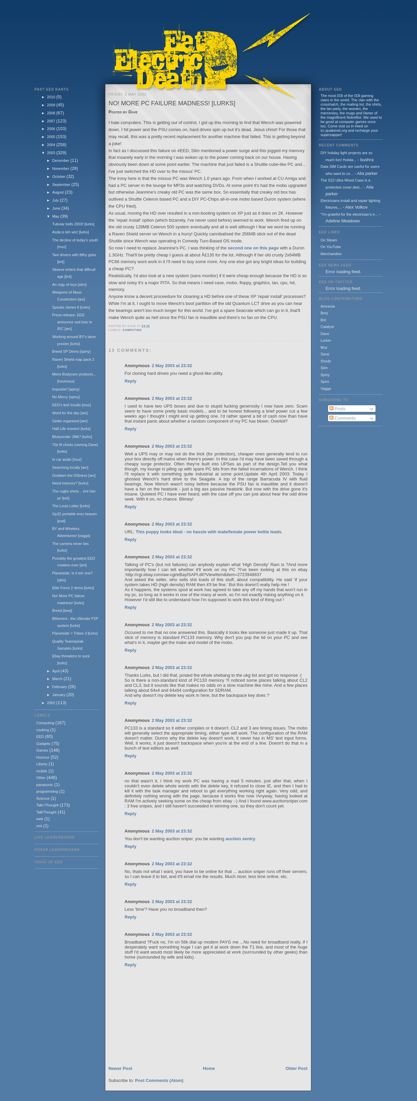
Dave (325, 334)
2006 (52, 129)
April (56, 671)
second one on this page (253, 247)
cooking (42, 730)
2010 (52, 97)
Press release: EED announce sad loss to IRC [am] (72, 322)
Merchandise (331, 254)
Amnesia (328, 306)
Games (42, 750)
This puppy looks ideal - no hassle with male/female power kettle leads (209, 531)
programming (47, 791)
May (56, 216)
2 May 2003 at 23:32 (172, 365)
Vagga (326, 389)
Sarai (325, 354)
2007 (52, 121)
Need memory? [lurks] (70, 483)
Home (209, 1068)
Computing (45, 723)
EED (40, 737)
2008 (52, 113)
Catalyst (327, 327)
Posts (337, 408)
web (39, 819)
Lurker (326, 340)
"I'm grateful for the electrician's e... (349, 214)
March (58, 679)
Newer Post (120, 1068)
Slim (324, 368)
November (61, 169)
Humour (42, 757)
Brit (323, 320)
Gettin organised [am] (70, 421)
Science (42, 798)
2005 (52, 137)
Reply (130, 380)
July (56, 200)
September (61, 185)
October (59, 177)
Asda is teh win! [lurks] (70, 232)
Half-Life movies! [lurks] (71, 429)
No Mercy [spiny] (66, 397)
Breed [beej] (62, 611)
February (60, 687)
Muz (324, 347)
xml (39, 826)
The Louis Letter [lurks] (71, 506)
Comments (342, 418)
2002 (52, 703)
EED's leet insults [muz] (71, 405)
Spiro (325, 381)
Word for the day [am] (70, 413)
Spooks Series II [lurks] (71, 307)
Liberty (41, 764)
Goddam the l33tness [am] (74, 475)
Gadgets (43, 744)
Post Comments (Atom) (159, 1080)
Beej (324, 313)
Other (41, 778)
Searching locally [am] (70, 467)
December (61, 160)
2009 (52, 105)
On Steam (329, 240)
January (59, 695)
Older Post (297, 1068)
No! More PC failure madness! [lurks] (172, 103)
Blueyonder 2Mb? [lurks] (72, 437)
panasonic (44, 785)
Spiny (325, 375)
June (56, 208)
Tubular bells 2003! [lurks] (73, 224)
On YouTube (331, 247)
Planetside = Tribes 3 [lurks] (75, 633)
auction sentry (240, 838)
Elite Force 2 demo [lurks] (73, 588)
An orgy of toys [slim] (69, 285)
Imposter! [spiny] (65, 389)
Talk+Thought (47, 805)
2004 (52, 145)
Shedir (326, 361)
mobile (41, 771)
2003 (52, 153)
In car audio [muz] (67, 459)
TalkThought (46, 812)
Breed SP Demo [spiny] (71, 351)
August (58, 192)
